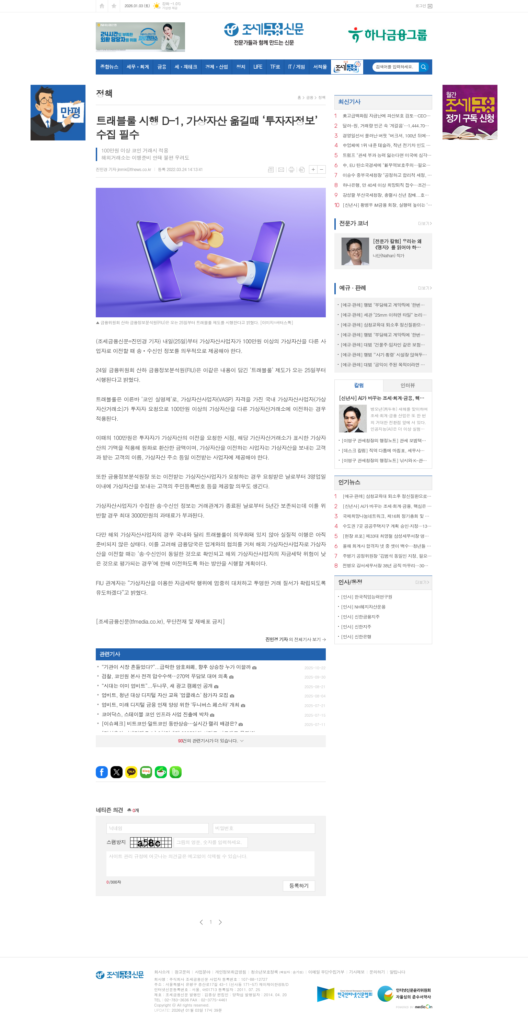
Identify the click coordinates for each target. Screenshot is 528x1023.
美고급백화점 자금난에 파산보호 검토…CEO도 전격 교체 (387, 116)
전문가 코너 (353, 223)
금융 (161, 66)
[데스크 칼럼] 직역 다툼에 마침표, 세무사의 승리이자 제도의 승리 (385, 450)
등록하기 (299, 885)
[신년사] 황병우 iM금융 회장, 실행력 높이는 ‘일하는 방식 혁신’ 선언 (387, 205)
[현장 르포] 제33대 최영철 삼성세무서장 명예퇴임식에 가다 (387, 536)
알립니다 (397, 972)
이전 (201, 922)
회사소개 (162, 972)
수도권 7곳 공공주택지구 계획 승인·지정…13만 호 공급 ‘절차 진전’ (387, 526)
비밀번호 (224, 828)
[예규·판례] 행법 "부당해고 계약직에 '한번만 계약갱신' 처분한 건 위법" (385, 305)
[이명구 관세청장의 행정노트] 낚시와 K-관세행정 (385, 460)
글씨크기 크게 (313, 169)
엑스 (117, 772)
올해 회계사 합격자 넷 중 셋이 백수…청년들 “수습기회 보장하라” (387, 546)
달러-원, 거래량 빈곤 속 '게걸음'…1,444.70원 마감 (387, 126)
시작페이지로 (102, 6)
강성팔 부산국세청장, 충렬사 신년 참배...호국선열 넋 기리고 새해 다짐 (387, 195)
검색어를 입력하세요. (394, 67)
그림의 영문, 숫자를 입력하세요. (209, 842)
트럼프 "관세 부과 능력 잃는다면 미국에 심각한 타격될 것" (387, 155)
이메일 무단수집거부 (326, 972)
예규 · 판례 (352, 288)
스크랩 (301, 169)
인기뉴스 (349, 482)
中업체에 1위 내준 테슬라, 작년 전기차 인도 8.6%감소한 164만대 (387, 145)
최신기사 (349, 102)
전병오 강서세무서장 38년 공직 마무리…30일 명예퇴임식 (387, 566)
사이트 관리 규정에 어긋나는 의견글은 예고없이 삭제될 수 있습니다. (178, 856)
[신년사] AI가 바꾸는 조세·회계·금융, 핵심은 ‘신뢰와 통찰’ (387, 506)
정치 (240, 66)
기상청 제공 (169, 8)
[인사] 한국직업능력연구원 (366, 596)
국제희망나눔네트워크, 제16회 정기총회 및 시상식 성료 (387, 516)
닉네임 (115, 828)
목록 (270, 169)
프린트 (291, 169)
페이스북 (102, 772)
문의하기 (377, 972)
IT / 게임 (296, 66)
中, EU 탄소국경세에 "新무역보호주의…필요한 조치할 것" (387, 165)
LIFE (257, 66)
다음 (220, 922)
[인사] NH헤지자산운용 (363, 606)
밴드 (176, 772)
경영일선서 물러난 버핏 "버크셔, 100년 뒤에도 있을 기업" (387, 136)
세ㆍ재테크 (185, 66)
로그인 (420, 5)
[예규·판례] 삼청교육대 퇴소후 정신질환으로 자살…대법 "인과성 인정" (385, 324)
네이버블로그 (146, 772)
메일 (281, 169)
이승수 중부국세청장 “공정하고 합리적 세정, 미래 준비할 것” (387, 175)
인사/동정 (350, 582)
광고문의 (182, 972)
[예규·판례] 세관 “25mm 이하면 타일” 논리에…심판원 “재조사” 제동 (385, 314)
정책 (321, 97)
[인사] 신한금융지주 (360, 616)
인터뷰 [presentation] (407, 385)
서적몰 (319, 66)
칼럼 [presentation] (359, 385)
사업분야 (202, 972)
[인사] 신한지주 (356, 626)
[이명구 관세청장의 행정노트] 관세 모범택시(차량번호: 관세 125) (385, 440)
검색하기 (424, 67)
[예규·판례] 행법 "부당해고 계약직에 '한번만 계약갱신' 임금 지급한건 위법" (385, 334)
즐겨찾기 (114, 6)
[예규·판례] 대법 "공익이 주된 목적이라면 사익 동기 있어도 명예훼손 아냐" (385, 364)
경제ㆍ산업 (216, 66)
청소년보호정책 (277, 972)
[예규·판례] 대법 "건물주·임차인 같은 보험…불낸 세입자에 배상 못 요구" (385, 344)
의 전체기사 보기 (293, 639)
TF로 (275, 66)
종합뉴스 (109, 66)
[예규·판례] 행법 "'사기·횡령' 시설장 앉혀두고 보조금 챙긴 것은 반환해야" (385, 354)
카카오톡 (131, 772)
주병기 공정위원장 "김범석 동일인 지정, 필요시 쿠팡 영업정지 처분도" (387, 556)
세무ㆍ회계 (137, 66)
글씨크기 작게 (321, 169)
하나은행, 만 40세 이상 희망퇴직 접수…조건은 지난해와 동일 (387, 185)
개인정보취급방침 (230, 972)
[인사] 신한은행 (356, 636)
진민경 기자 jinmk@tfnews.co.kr (123, 169)
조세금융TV (347, 67)
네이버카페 (161, 772)
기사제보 (357, 972)
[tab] (358, 385)
